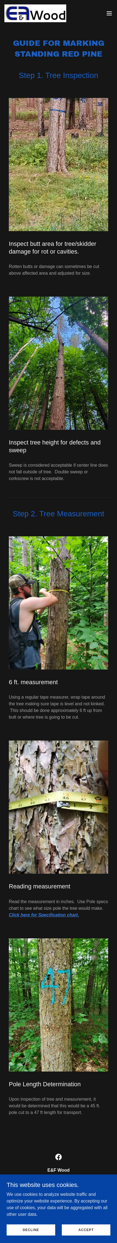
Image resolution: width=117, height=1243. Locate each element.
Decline (31, 1234)
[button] (109, 13)
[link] (35, 13)
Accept (86, 1234)
